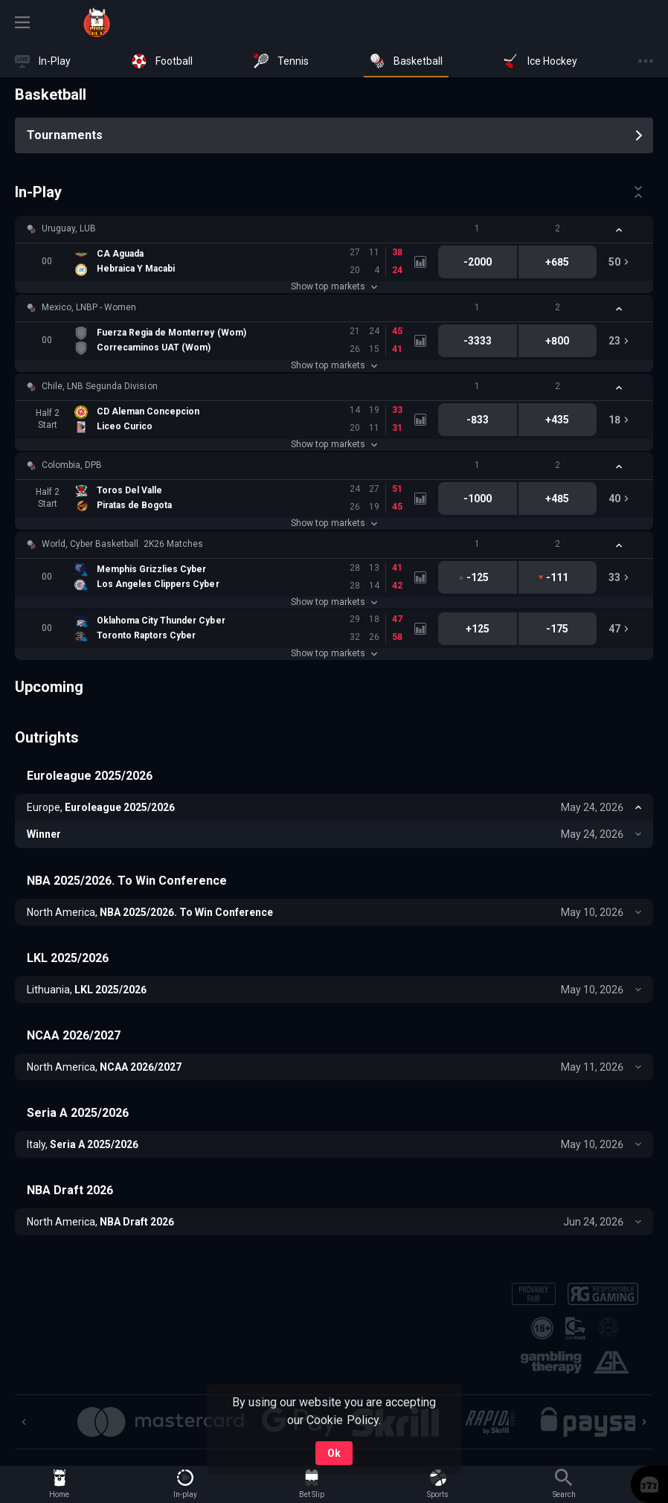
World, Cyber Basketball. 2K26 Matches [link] (122, 544)
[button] (334, 229)
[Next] (644, 1422)
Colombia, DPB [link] (72, 465)
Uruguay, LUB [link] (69, 228)
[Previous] (24, 1422)
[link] (97, 22)
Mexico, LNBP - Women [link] (89, 307)
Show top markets (333, 286)
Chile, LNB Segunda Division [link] (100, 386)
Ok (334, 1453)
